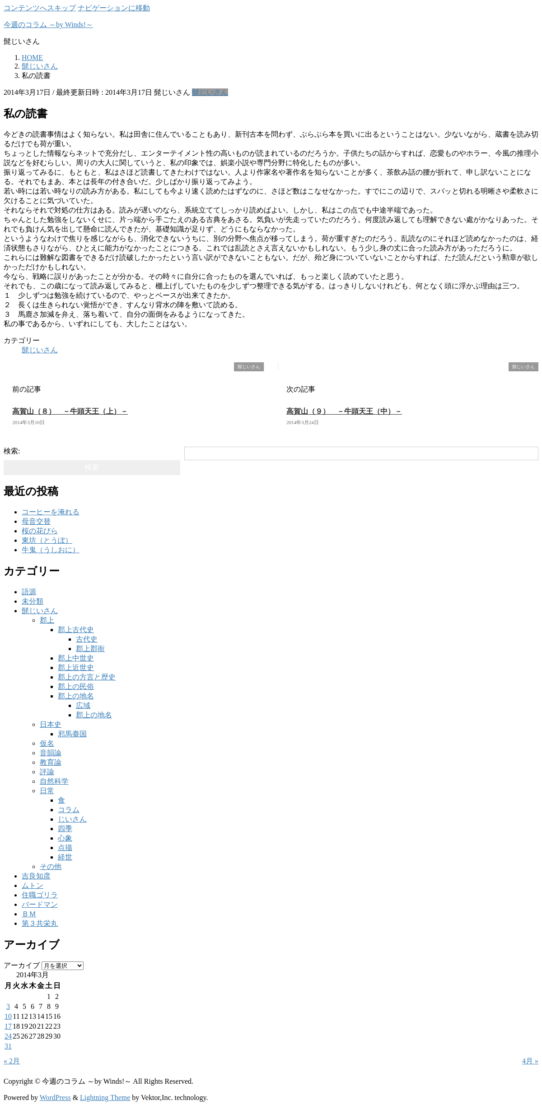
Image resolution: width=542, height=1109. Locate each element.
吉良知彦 (36, 876)
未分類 (32, 601)
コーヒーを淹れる (50, 512)
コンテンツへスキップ (40, 8)
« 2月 (12, 1061)
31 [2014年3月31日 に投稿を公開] (8, 1046)
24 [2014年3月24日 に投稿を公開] (8, 1036)
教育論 (50, 762)
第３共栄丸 (40, 923)
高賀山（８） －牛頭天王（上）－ (70, 411)
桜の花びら (40, 531)
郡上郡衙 (90, 648)
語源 (29, 592)
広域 (83, 705)
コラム (68, 809)
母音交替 (36, 521)
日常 (47, 791)
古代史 (87, 639)
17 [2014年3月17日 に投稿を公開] (8, 1026)
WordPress (55, 1097)
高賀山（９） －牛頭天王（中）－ (344, 411)
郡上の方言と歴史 (87, 677)
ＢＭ (29, 914)
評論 (47, 772)
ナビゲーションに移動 (114, 8)
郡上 (47, 620)
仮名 (47, 743)
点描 (65, 847)
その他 (50, 866)
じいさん (72, 819)
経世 (65, 857)
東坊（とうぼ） (47, 540)
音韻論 (50, 753)
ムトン (32, 885)
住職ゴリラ (40, 895)
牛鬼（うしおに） (50, 550)
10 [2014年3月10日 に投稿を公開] (8, 1016)
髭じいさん (210, 92)
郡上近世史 (76, 667)
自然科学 (54, 781)
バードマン (40, 904)
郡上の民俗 (76, 686)
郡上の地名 (76, 696)
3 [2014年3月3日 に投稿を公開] (8, 1006)
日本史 (50, 724)
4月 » (530, 1061)
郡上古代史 (76, 629)
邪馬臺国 (72, 734)
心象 (65, 838)
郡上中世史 (76, 658)
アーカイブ (22, 965)
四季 (65, 828)
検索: (12, 451)
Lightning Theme (105, 1097)
